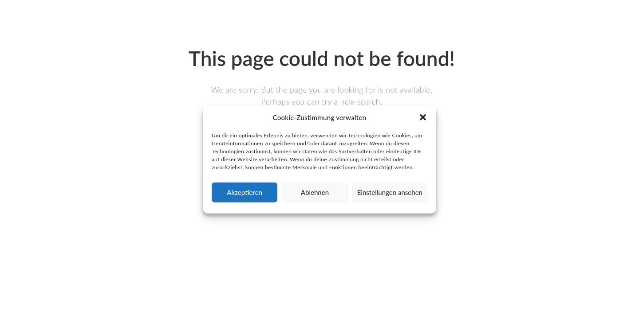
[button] (422, 117)
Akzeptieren (244, 192)
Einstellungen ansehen (389, 192)
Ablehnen (315, 192)
